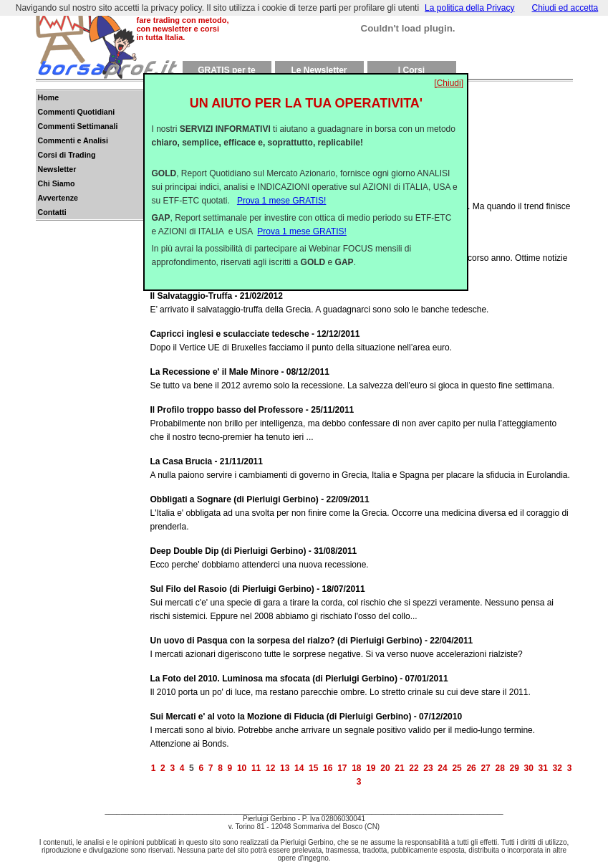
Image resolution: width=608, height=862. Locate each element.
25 (456, 768)
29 (514, 768)
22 (413, 768)
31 (543, 768)
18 (356, 768)
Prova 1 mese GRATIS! (281, 195)
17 (342, 768)
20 (385, 768)
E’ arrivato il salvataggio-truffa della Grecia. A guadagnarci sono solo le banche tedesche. (361, 302)
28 (499, 768)
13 (284, 768)
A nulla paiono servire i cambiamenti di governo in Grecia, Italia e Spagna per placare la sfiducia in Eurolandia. (361, 467)
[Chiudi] (448, 77)
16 (327, 768)
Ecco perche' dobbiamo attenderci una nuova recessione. (361, 557)
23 (428, 768)
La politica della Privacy (469, 8)
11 (256, 768)
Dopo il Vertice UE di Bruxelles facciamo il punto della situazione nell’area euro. (361, 340)
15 (313, 768)
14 (299, 768)
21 (399, 768)
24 (442, 768)
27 (485, 768)
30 (529, 768)
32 (557, 768)
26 (471, 768)
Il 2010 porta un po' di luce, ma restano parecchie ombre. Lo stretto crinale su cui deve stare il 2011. (361, 684)
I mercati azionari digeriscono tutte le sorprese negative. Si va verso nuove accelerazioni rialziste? (361, 646)
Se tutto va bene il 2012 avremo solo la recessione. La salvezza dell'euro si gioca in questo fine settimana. (361, 378)
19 (370, 768)
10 (241, 768)
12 (270, 768)
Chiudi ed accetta (565, 8)
